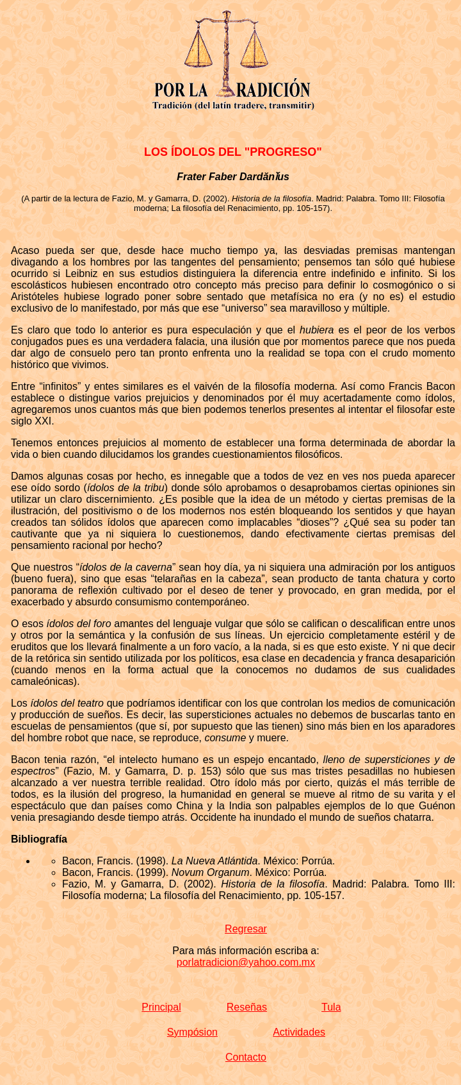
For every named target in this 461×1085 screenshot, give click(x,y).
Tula (331, 1007)
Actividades (299, 1032)
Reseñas (247, 1007)
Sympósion (192, 1032)
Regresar (246, 928)
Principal (161, 1007)
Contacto (245, 1057)
